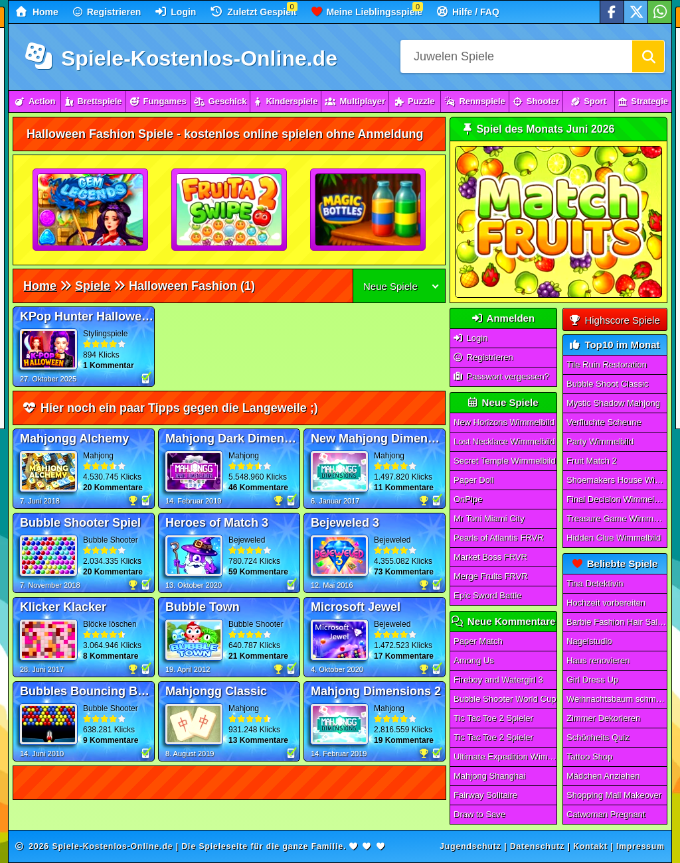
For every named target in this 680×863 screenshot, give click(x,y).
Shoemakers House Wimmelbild (616, 480)
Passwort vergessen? (501, 376)
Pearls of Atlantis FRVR (499, 538)
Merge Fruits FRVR (491, 576)
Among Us (474, 660)
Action (35, 101)
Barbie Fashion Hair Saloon (616, 622)
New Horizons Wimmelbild (504, 422)
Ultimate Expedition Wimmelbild (505, 757)
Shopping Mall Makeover (613, 795)
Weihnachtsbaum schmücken (616, 699)
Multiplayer (355, 101)
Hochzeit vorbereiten (605, 603)
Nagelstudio (589, 641)
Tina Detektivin (595, 583)
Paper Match (478, 641)
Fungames (158, 101)
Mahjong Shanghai (489, 776)
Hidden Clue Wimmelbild (613, 538)
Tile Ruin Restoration (606, 364)
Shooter (536, 101)
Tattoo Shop (589, 757)
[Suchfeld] (516, 56)
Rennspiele (474, 101)
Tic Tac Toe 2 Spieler (493, 718)
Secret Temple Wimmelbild (505, 461)
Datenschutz (537, 846)
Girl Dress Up (592, 680)
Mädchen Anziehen (603, 776)
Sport (588, 101)
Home (37, 11)
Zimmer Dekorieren (603, 718)
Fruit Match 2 (591, 461)
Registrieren (107, 12)
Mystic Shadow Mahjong (613, 403)
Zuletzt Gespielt (253, 11)
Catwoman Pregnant (605, 814)
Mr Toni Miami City (489, 518)
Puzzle (414, 101)
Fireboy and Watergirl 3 (498, 680)
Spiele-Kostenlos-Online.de (181, 58)
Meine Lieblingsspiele (367, 11)
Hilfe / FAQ (468, 11)
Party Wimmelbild (600, 441)
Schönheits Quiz (598, 737)
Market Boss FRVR (490, 557)
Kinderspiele (285, 101)
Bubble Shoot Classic (607, 384)
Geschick (220, 101)
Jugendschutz (470, 846)
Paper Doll (474, 480)
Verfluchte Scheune (603, 422)
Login (175, 11)
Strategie (643, 101)
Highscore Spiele (615, 320)
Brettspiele (93, 101)
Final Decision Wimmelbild (616, 499)
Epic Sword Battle (488, 595)
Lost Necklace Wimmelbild (504, 441)
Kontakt (590, 846)
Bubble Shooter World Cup (505, 699)
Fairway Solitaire (485, 795)
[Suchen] (648, 56)
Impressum (640, 846)
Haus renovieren (598, 660)
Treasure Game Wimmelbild (616, 518)
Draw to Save (479, 814)
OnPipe (468, 499)
